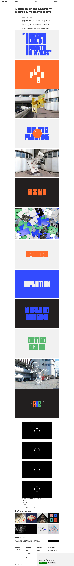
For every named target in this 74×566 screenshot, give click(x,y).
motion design (32, 507)
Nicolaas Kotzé (25, 20)
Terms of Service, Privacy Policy (42, 551)
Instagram (25, 502)
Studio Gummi (45, 28)
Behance (25, 500)
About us (36, 1)
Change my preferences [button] (51, 562)
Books (27, 550)
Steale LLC (20, 564)
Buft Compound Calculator (52, 550)
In (17, 549)
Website (24, 504)
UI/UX (27, 560)
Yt (19, 549)
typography (28, 559)
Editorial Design (28, 553)
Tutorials (27, 557)
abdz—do (4, 1)
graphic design (28, 554)
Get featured (56, 1)
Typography (26, 507)
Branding (27, 551)
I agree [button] (41, 562)
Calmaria (49, 551)
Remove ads (39, 550)
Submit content (53, 541)
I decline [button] (45, 562)
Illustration (28, 556)
